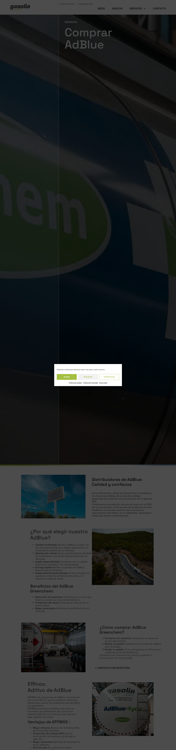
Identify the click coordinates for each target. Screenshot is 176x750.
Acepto (67, 377)
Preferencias (109, 377)
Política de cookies (75, 383)
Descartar (88, 377)
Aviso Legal (103, 383)
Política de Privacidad (90, 383)
